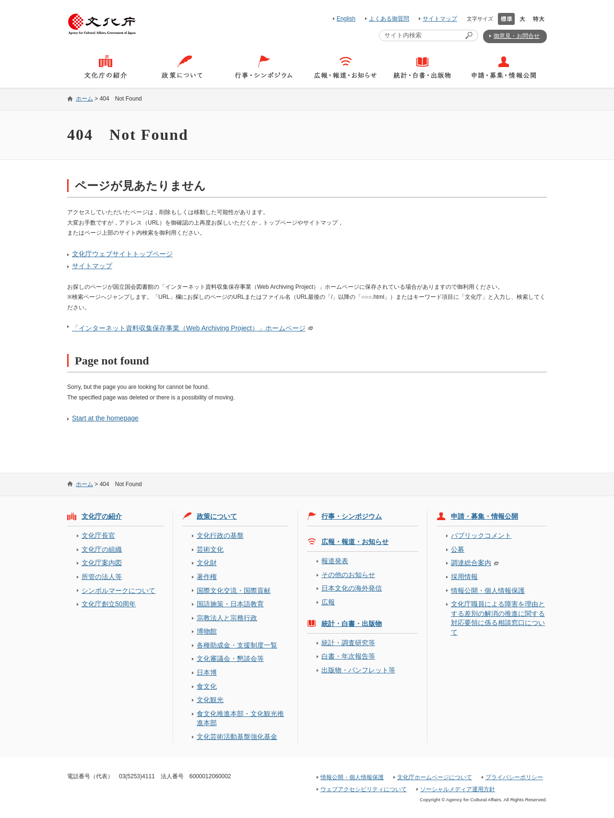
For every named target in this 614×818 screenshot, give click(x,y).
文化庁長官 (98, 535)
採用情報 (464, 576)
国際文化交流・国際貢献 (234, 590)
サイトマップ (440, 18)
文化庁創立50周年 (109, 604)
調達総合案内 (471, 563)
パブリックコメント (481, 535)
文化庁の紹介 (102, 516)
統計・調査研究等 (348, 643)
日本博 (207, 672)
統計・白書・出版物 (351, 623)
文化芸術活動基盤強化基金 (237, 736)
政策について (217, 516)
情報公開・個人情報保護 (488, 590)
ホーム (84, 98)
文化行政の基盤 (220, 535)
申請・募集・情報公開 (484, 516)
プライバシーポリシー (514, 777)
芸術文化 (210, 549)
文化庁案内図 (102, 563)
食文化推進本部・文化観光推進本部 (240, 718)
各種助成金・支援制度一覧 (237, 645)
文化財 (207, 563)
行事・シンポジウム (351, 516)
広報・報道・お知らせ (355, 541)
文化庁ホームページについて (434, 777)
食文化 (207, 686)
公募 (457, 549)
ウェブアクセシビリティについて (363, 789)
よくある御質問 (389, 18)
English (346, 18)
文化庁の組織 (102, 549)
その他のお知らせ (348, 575)
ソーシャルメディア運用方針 (457, 789)
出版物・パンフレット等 (358, 670)
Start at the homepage (105, 418)
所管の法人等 (102, 576)
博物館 (207, 631)
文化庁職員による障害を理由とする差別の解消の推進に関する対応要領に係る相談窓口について (498, 618)
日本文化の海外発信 (351, 588)
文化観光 (210, 700)
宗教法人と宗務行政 (227, 618)
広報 (328, 602)
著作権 (207, 576)
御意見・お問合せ (517, 36)
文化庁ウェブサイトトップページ (122, 254)
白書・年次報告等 (348, 656)
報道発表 (334, 561)
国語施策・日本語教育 (230, 604)
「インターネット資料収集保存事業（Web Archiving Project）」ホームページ (189, 328)
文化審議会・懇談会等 (230, 658)
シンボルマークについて (118, 590)
